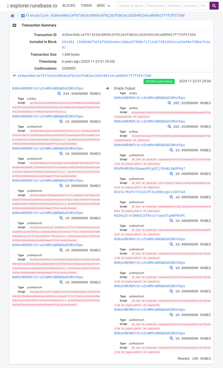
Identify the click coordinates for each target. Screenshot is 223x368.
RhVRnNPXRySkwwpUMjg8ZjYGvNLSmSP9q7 (149, 167)
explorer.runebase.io (32, 6)
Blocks (69, 5)
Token (86, 5)
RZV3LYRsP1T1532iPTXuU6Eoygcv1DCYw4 (149, 190)
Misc (101, 5)
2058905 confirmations (158, 81)
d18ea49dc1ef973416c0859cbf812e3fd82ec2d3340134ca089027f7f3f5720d (84, 75)
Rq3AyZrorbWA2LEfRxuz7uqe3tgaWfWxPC (149, 214)
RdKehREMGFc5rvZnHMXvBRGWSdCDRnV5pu (47, 88)
